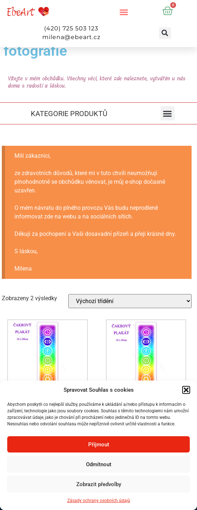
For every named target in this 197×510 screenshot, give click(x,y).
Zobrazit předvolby (98, 484)
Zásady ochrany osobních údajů (98, 500)
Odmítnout (98, 464)
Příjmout (98, 444)
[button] (186, 390)
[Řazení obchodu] (130, 301)
